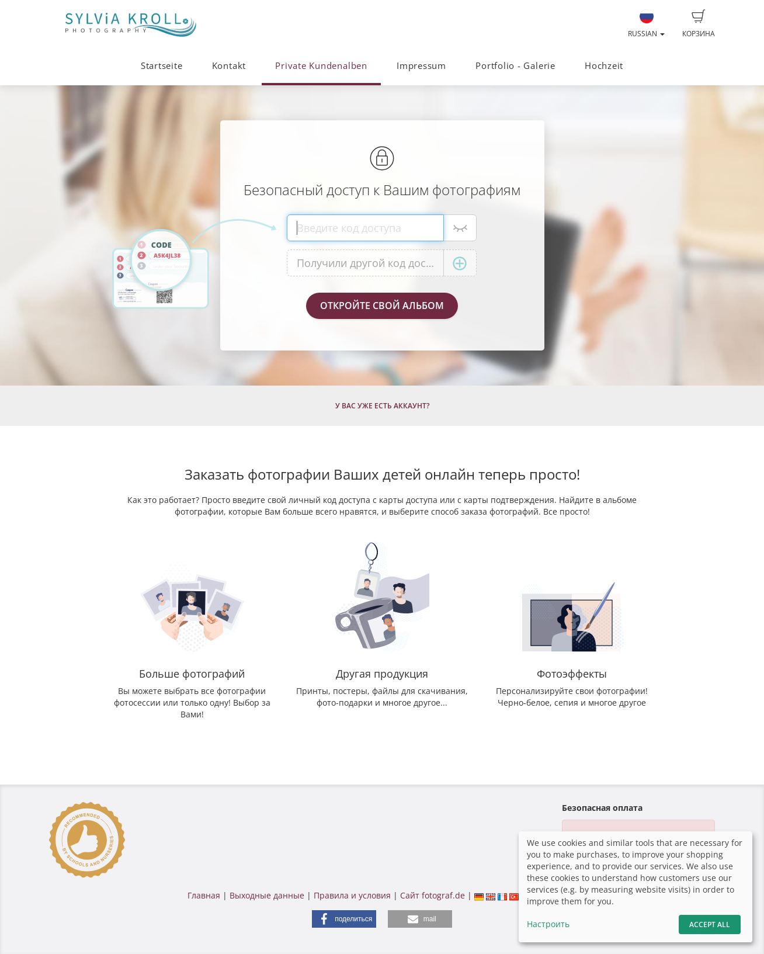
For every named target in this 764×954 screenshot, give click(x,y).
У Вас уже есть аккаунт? (382, 406)
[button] (344, 919)
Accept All (709, 924)
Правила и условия (352, 895)
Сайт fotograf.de (432, 895)
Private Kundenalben (321, 66)
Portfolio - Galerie (515, 66)
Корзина (698, 24)
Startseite (162, 66)
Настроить (548, 923)
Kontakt (229, 66)
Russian (646, 24)
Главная (203, 895)
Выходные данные (267, 895)
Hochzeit (604, 66)
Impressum (421, 66)
